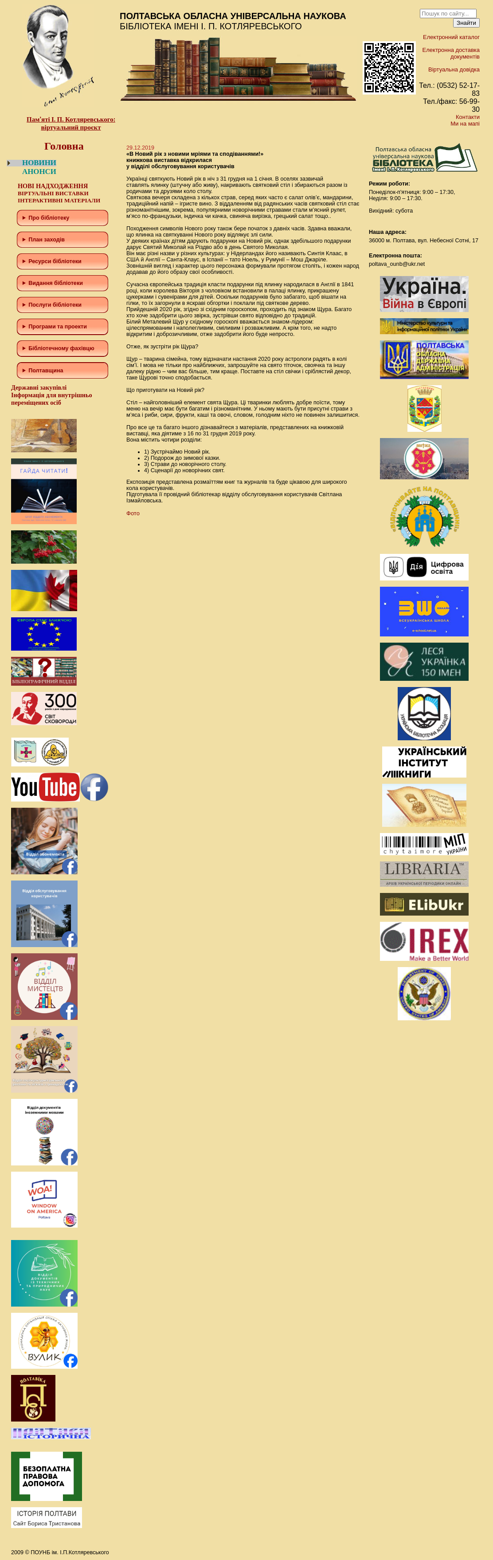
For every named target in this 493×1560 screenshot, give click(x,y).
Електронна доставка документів (451, 53)
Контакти (468, 117)
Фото (133, 513)
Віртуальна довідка (454, 69)
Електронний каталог (451, 37)
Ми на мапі (465, 123)
